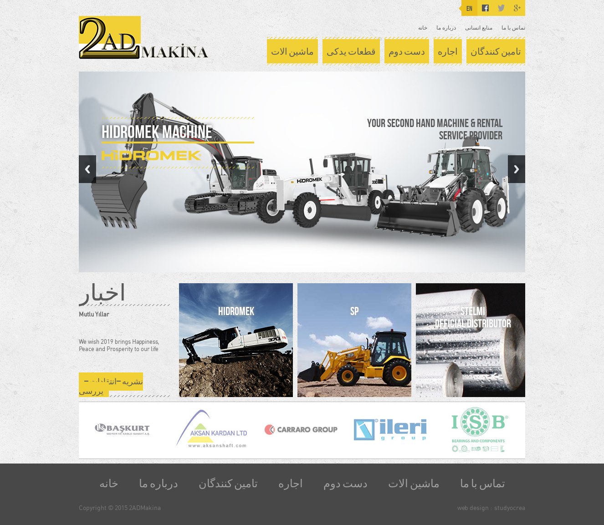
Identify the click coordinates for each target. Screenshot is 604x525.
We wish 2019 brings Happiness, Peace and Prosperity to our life (119, 345)
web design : (474, 507)
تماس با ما (513, 27)
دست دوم (407, 51)
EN (469, 8)
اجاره (448, 51)
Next (516, 169)
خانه (422, 27)
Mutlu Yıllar (94, 314)
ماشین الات (292, 51)
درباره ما (446, 27)
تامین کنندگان (496, 51)
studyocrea (509, 507)
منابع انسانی (478, 27)
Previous (87, 169)
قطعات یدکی (351, 51)
